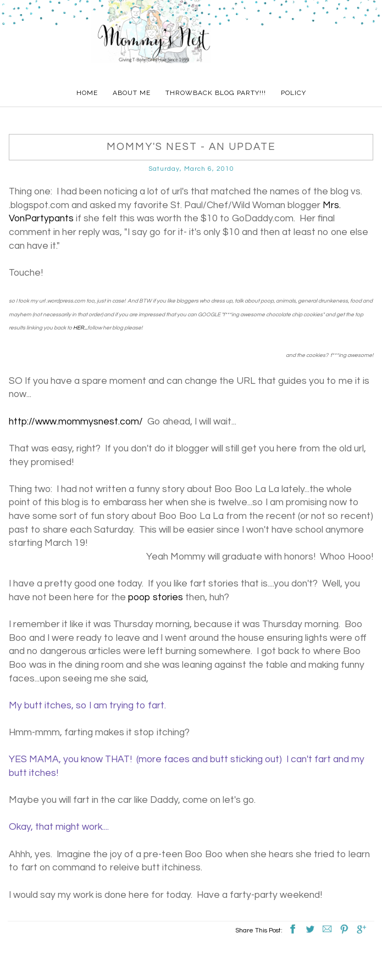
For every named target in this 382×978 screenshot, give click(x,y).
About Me (132, 93)
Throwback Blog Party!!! (215, 93)
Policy (293, 93)
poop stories (155, 597)
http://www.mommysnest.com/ (76, 422)
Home (87, 93)
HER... (80, 328)
